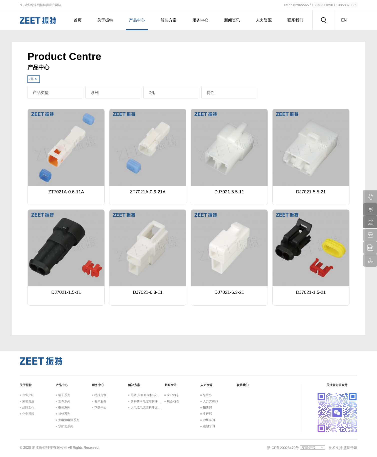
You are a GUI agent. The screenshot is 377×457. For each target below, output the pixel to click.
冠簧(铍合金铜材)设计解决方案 (151, 395)
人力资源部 (210, 401)
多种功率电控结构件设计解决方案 (153, 401)
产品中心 (137, 20)
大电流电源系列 (68, 420)
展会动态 (173, 401)
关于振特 (105, 20)
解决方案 (169, 20)
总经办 (207, 395)
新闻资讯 (232, 20)
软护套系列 (65, 426)
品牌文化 (28, 407)
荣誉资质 (28, 401)
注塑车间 (209, 426)
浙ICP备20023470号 (283, 448)
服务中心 (200, 20)
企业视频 (28, 414)
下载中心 (100, 407)
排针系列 (64, 414)
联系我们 (295, 20)
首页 (78, 20)
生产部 (207, 414)
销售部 (207, 407)
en (344, 20)
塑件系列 (64, 401)
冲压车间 (209, 420)
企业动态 (173, 395)
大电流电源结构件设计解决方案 (152, 407)
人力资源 (264, 20)
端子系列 (64, 395)
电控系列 (64, 407)
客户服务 (100, 401)
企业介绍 (28, 395)
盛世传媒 (350, 448)
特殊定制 (100, 395)
